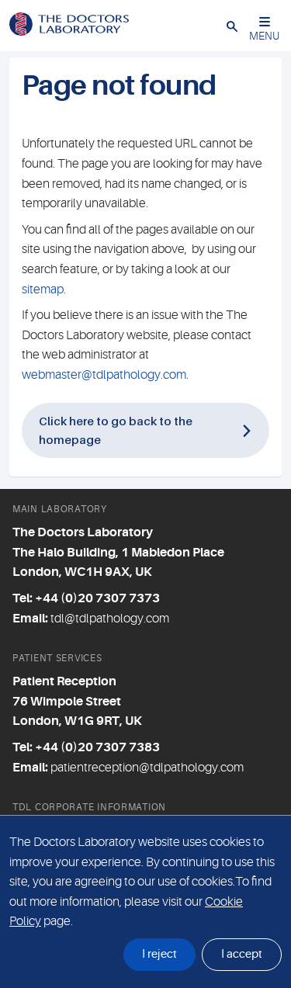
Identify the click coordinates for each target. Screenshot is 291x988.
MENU (264, 29)
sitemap (43, 289)
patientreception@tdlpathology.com (147, 768)
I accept (241, 954)
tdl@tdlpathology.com (109, 619)
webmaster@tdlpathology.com (104, 375)
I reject (159, 954)
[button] (232, 25)
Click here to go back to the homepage (115, 429)
